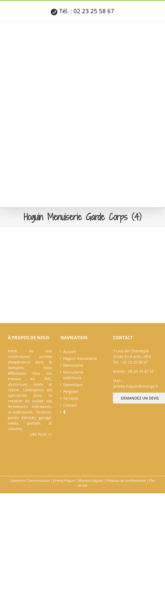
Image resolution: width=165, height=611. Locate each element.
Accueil (69, 351)
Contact (70, 405)
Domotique (73, 384)
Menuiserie (73, 365)
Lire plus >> (41, 434)
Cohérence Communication (30, 480)
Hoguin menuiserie (80, 358)
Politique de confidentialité (126, 480)
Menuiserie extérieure (73, 375)
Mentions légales (90, 480)
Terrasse (71, 398)
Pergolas (70, 391)
